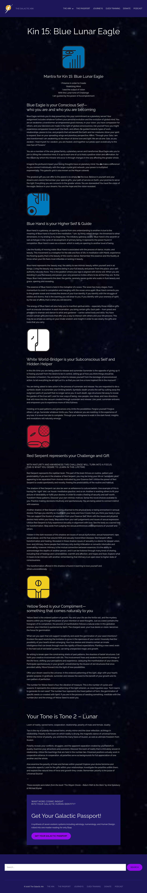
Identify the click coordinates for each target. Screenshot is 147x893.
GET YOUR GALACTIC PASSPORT (51, 836)
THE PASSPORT (83, 8)
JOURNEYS (98, 8)
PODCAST (138, 8)
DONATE (127, 8)
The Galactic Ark (37, 886)
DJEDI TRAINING (113, 8)
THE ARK (67, 8)
